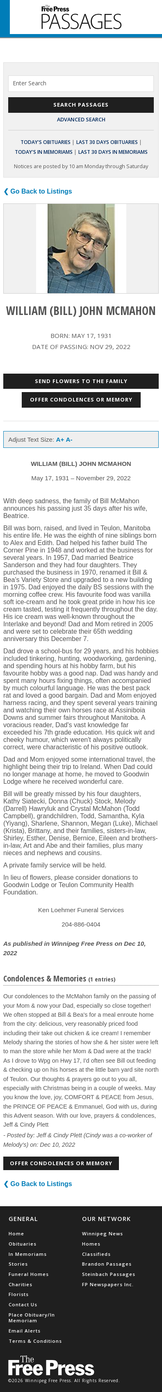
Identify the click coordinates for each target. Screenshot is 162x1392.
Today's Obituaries (46, 142)
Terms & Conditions (35, 1341)
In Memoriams (28, 1254)
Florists (19, 1294)
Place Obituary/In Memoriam (32, 1318)
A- (69, 439)
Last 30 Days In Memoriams (113, 151)
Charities (20, 1284)
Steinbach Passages (108, 1274)
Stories (18, 1264)
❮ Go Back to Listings (37, 191)
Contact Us (23, 1304)
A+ (60, 439)
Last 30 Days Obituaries (107, 142)
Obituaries (23, 1244)
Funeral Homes (29, 1274)
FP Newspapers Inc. (108, 1284)
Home (16, 1233)
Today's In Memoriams (44, 151)
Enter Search (29, 83)
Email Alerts (25, 1331)
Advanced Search (81, 119)
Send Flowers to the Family (81, 381)
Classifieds (96, 1254)
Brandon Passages (107, 1264)
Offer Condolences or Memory (81, 399)
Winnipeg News (102, 1233)
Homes (91, 1244)
